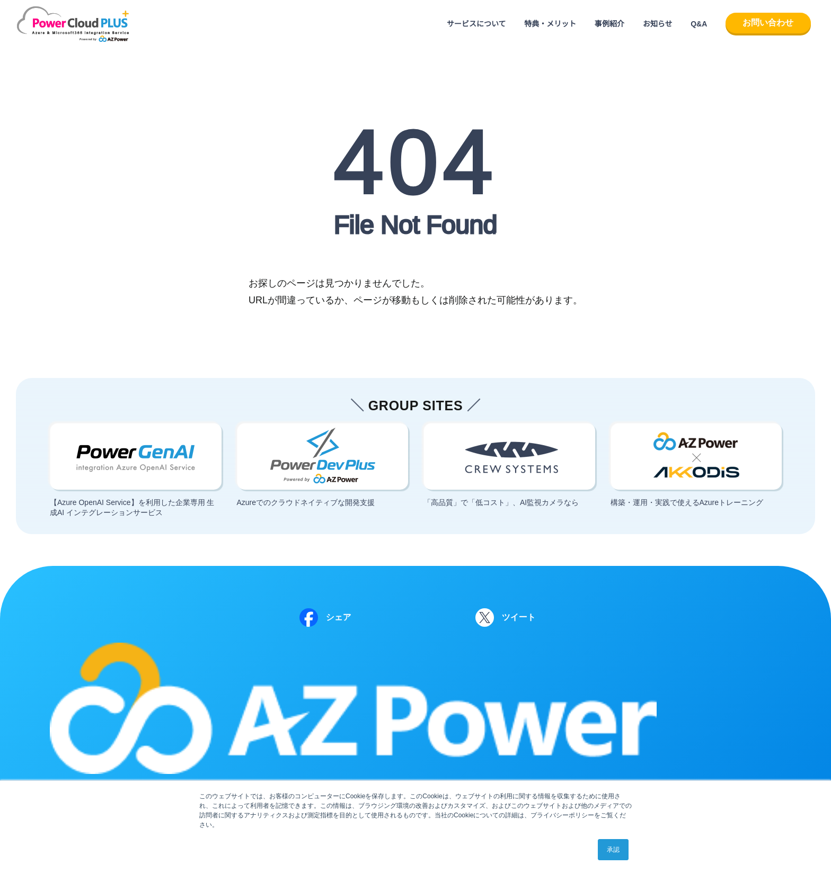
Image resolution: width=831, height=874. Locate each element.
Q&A (699, 24)
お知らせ (658, 24)
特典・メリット (550, 24)
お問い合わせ (767, 22)
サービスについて (476, 24)
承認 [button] (613, 849)
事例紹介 (609, 24)
